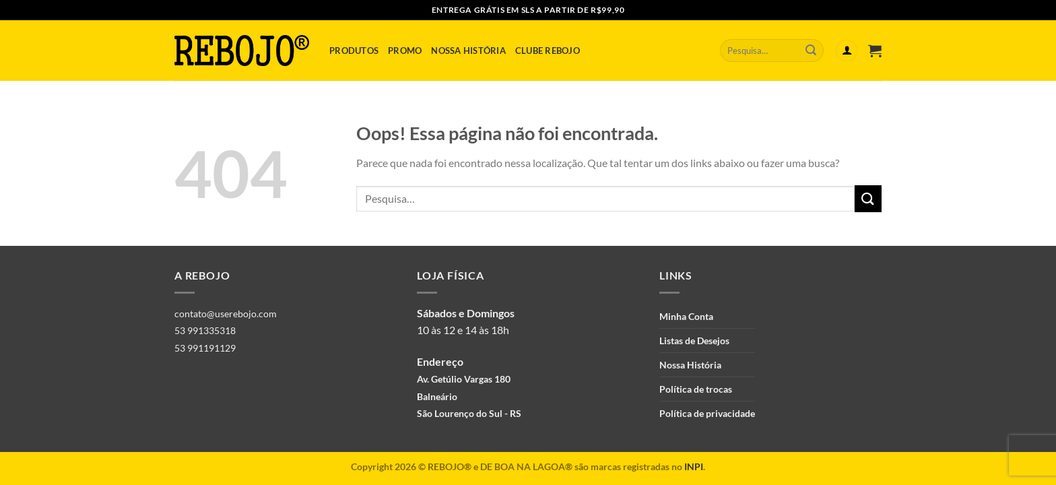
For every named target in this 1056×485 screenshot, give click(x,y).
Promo (405, 50)
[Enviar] (810, 50)
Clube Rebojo (547, 50)
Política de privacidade (707, 413)
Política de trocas (695, 389)
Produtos (353, 50)
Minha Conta (686, 316)
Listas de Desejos (694, 340)
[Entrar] (846, 51)
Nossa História (468, 50)
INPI (693, 466)
